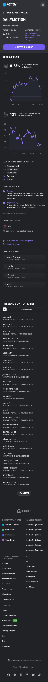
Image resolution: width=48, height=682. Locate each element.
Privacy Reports (9, 620)
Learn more (11, 198)
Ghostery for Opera (33, 540)
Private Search (8, 530)
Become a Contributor (9, 626)
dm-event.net (29, 38)
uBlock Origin (6, 594)
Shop (4, 636)
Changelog (6, 646)
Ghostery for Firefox (34, 530)
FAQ (27, 561)
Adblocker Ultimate (8, 574)
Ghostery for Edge (33, 545)
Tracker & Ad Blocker (10, 525)
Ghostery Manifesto (9, 615)
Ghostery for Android (34, 550)
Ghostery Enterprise (8, 631)
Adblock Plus (6, 568)
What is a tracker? (11, 244)
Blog (3, 641)
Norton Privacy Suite (9, 579)
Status (4, 610)
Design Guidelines (32, 582)
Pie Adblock (6, 584)
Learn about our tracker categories (18, 241)
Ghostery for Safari (33, 535)
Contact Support (31, 566)
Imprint (33, 667)
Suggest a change (24, 47)
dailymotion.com (31, 33)
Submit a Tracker (31, 572)
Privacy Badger (7, 589)
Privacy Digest (8, 540)
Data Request (30, 577)
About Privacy (30, 587)
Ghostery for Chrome (34, 525)
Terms (15, 667)
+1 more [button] (28, 40)
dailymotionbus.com (32, 35)
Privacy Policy (24, 667)
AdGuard (5, 563)
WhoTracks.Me (8, 535)
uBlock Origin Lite (8, 599)
